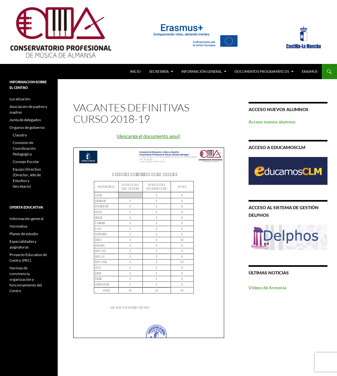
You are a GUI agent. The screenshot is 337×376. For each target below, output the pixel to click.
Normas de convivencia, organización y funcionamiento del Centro (26, 279)
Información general (26, 218)
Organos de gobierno (27, 127)
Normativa (18, 226)
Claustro (20, 135)
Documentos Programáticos (262, 71)
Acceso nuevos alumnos (272, 121)
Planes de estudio (24, 233)
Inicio (135, 71)
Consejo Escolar (26, 161)
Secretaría (159, 71)
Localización (20, 99)
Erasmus (310, 71)
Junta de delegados (25, 119)
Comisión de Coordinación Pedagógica (24, 148)
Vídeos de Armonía (267, 287)
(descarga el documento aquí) (148, 136)
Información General (201, 71)
